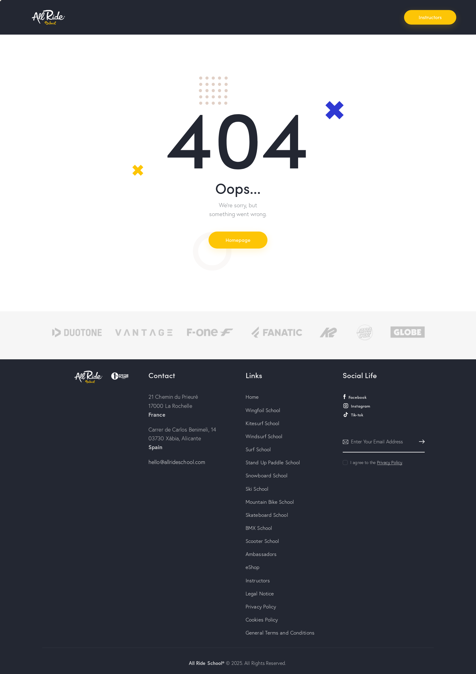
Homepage (238, 239)
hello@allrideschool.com (176, 462)
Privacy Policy (389, 462)
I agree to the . (376, 462)
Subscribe (420, 442)
